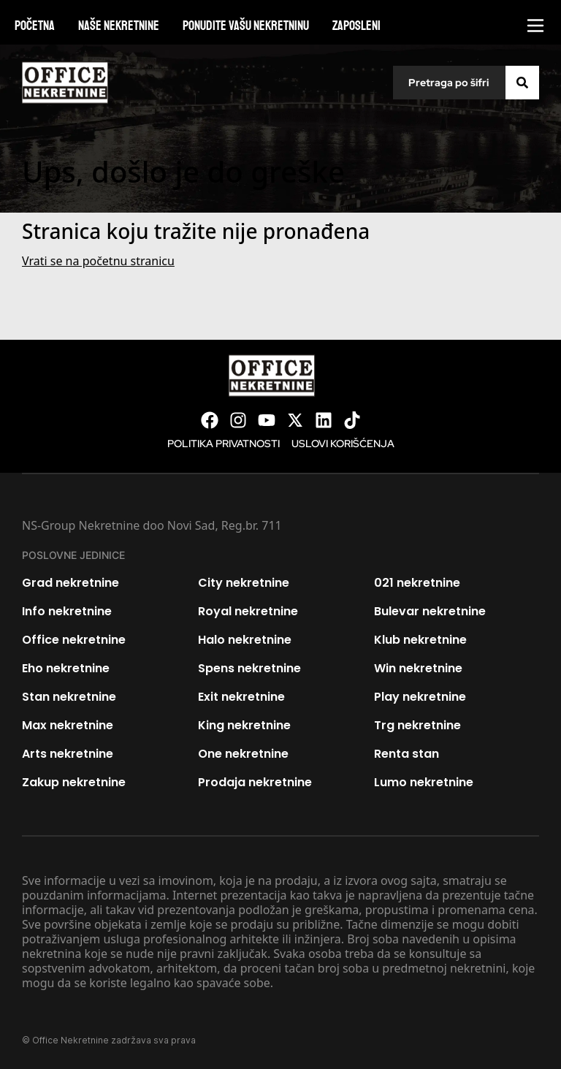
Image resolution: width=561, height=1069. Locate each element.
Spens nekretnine (249, 668)
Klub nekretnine (420, 639)
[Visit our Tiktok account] (352, 420)
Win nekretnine (418, 668)
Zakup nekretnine (74, 782)
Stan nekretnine (69, 696)
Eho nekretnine (66, 668)
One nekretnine (243, 753)
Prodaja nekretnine (255, 782)
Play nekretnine (420, 696)
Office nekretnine (74, 639)
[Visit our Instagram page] (238, 420)
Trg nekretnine (417, 725)
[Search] (522, 82)
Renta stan (406, 753)
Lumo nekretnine (423, 782)
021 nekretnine (417, 582)
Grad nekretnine (70, 582)
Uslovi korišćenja (342, 443)
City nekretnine (243, 582)
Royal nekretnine (248, 611)
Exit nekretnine (241, 696)
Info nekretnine (67, 611)
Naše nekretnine (118, 26)
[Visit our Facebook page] (209, 420)
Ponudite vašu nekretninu (246, 26)
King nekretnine (244, 725)
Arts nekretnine (67, 753)
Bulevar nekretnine (430, 611)
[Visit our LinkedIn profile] (323, 420)
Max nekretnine (67, 725)
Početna (35, 26)
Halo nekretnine (244, 639)
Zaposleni (356, 26)
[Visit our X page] (295, 420)
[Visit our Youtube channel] (266, 420)
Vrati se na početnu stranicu (98, 261)
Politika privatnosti (223, 443)
